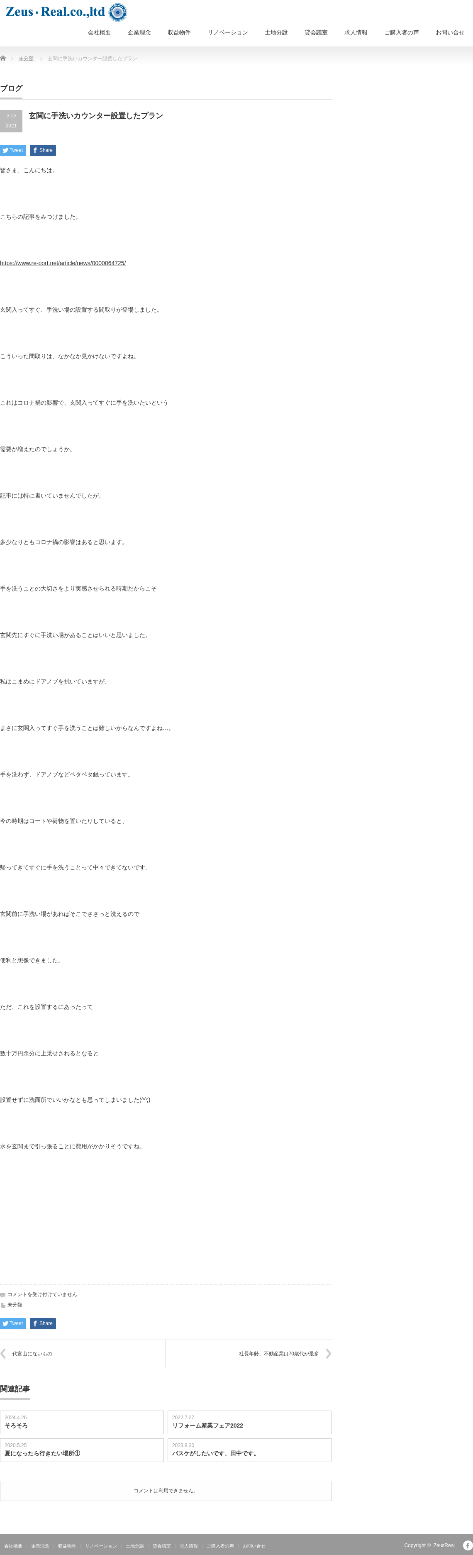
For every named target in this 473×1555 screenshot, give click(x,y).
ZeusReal (444, 1545)
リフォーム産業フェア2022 (207, 1425)
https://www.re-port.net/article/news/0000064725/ (63, 263)
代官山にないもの (32, 1354)
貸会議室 (316, 32)
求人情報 (356, 32)
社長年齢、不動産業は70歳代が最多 (279, 1354)
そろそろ (16, 1425)
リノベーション (227, 32)
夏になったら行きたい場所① (42, 1453)
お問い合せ (450, 32)
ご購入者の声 (401, 32)
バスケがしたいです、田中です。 (215, 1453)
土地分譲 (276, 32)
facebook (468, 1545)
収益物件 (179, 32)
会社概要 (99, 32)
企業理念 (139, 32)
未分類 (26, 58)
